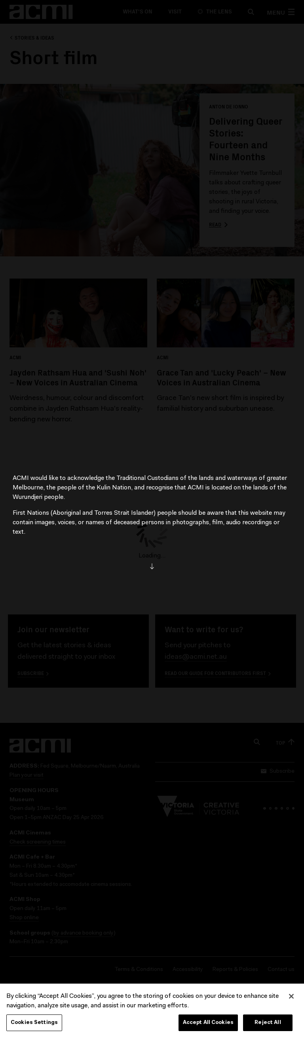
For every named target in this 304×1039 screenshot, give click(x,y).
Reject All (268, 1025)
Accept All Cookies (208, 1025)
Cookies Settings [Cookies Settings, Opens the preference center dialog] (34, 1025)
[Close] (291, 999)
